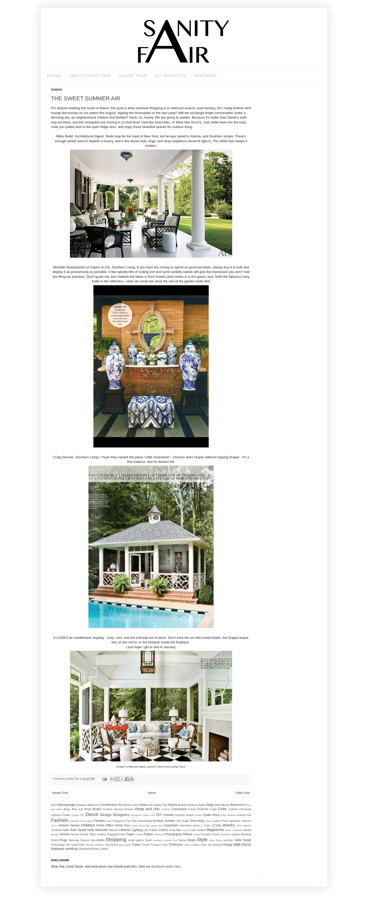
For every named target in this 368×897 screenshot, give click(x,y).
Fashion (59, 820)
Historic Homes (69, 825)
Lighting (137, 830)
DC (82, 815)
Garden (170, 821)
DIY (159, 815)
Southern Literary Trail (165, 840)
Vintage (227, 844)
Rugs (63, 840)
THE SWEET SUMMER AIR (85, 98)
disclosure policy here (165, 866)
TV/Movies (175, 844)
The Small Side (75, 844)
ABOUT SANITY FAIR (90, 76)
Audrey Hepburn (188, 804)
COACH (202, 809)
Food (109, 821)
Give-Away (197, 821)
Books (97, 809)
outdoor (101, 834)
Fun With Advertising (139, 820)
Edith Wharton (228, 815)
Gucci (209, 821)
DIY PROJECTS (170, 76)
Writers (95, 848)
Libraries (125, 830)
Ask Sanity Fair (158, 804)
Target (247, 840)
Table (238, 840)
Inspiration (171, 825)
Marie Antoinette (234, 830)
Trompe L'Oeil (159, 844)
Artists (143, 805)
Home (152, 793)
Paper (130, 834)
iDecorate (144, 825)
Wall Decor (242, 844)
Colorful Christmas (239, 809)
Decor (91, 814)
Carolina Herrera (112, 809)
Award (202, 804)
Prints (215, 834)
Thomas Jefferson (94, 844)
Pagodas (112, 834)
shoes (100, 840)
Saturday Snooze (78, 840)
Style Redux (216, 840)
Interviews (185, 825)
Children (166, 809)
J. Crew (205, 825)
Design (106, 815)
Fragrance (119, 820)
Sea (92, 840)
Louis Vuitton (198, 829)
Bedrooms (238, 805)
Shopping (115, 839)
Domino (168, 815)
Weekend (84, 848)
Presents (205, 834)
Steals (191, 840)
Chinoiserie (179, 809)
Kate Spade (78, 830)
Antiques (81, 804)
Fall (249, 815)
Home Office (105, 825)
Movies (65, 834)
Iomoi (196, 825)
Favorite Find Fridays (81, 821)
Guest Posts (220, 820)
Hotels (134, 825)
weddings (71, 849)
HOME (54, 76)
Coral (66, 815)
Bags (210, 805)
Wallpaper (58, 849)
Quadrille (225, 834)
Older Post (242, 793)
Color (222, 809)
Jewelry (228, 825)
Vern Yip (206, 844)
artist (135, 804)
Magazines (215, 830)
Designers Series (140, 815)
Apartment (93, 804)
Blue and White (81, 809)
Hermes (246, 820)
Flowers (99, 821)
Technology (58, 844)
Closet (192, 809)
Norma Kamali (79, 834)
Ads (53, 804)
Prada (196, 834)
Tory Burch (111, 844)
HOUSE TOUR (132, 76)
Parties (139, 834)
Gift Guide (182, 820)
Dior (153, 815)
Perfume (159, 834)
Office (92, 834)
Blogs (67, 809)
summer (228, 840)
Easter (199, 815)
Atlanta (172, 805)
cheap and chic (147, 809)
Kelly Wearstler (97, 830)
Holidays (88, 825)
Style (202, 839)
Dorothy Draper (184, 815)
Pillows (187, 834)
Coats (213, 809)
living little (175, 829)
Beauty (225, 804)
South (148, 840)
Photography (173, 834)
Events (241, 815)
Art (120, 805)
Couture (75, 815)
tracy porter (125, 844)
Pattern (149, 834)
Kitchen (113, 829)
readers (235, 834)
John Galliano (243, 825)
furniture (158, 821)
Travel (136, 844)
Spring (182, 840)
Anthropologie (66, 805)
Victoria (217, 844)
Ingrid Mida (157, 825)
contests (56, 815)
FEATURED (205, 76)
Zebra (104, 848)
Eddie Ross (211, 815)
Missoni (55, 834)
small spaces (136, 840)
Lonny (185, 830)
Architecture (109, 805)
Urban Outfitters (192, 844)
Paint (122, 834)
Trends (145, 844)
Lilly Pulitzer (150, 829)
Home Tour (122, 825)
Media (247, 829)
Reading (246, 834)
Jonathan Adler (60, 829)
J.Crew (216, 825)
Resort (55, 840)
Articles (127, 804)
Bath (217, 804)
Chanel (128, 809)
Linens (163, 830)
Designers (121, 815)
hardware (235, 820)
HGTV (54, 825)
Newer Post (60, 793)
